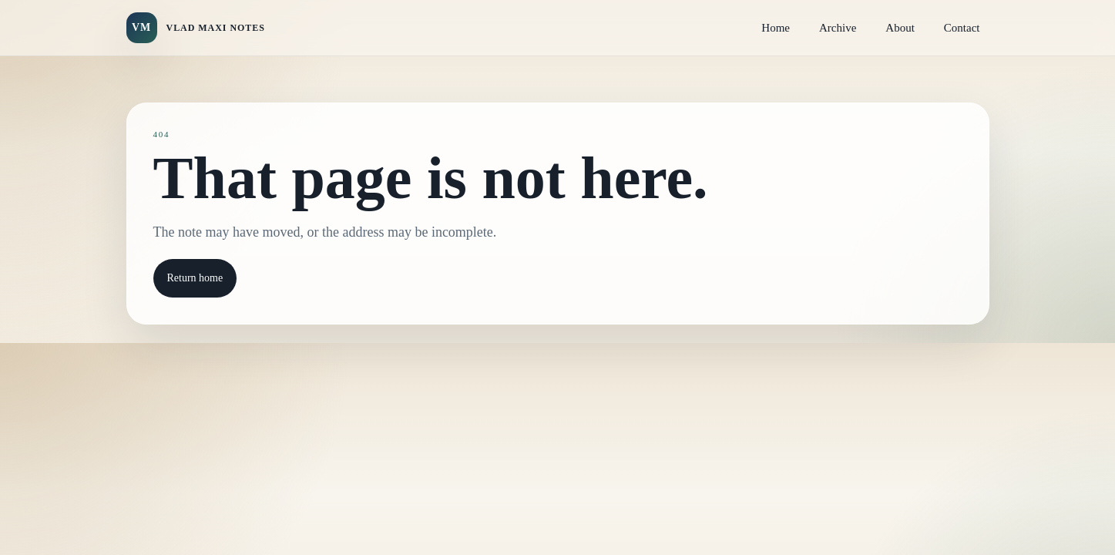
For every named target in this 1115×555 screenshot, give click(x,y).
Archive (837, 28)
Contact (962, 28)
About (900, 28)
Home (775, 28)
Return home (195, 278)
